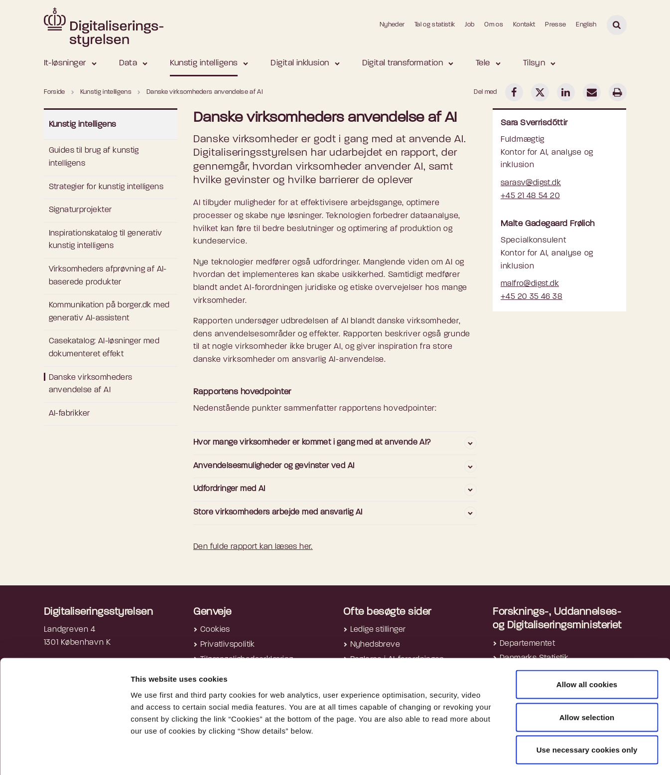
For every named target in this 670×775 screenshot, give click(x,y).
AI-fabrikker (69, 414)
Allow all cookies (587, 644)
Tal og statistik (434, 24)
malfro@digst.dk (530, 284)
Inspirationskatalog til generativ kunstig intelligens (105, 240)
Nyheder (392, 24)
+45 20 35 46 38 (531, 297)
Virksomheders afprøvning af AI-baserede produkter (108, 275)
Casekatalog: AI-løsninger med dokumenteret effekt (104, 347)
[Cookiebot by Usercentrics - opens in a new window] (64, 755)
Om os (493, 24)
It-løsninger (65, 63)
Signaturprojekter (80, 210)
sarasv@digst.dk (531, 183)
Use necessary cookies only (587, 709)
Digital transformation (402, 63)
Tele (483, 63)
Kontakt (524, 24)
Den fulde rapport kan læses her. (253, 547)
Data (128, 63)
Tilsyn (534, 63)
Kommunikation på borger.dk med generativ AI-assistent (109, 311)
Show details (528, 755)
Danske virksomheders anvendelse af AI (91, 384)
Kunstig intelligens (204, 63)
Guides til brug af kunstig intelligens (94, 157)
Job (469, 24)
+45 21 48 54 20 (530, 196)
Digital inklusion (299, 63)
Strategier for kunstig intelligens (106, 187)
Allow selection (587, 677)
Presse (555, 24)
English (586, 24)
